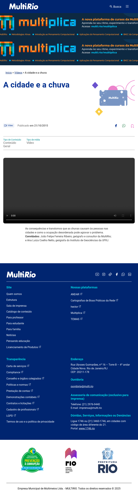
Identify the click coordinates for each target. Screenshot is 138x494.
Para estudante (15, 323)
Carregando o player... (69, 190)
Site (9, 287)
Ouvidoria (77, 379)
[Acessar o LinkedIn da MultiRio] (130, 274)
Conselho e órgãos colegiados (25, 378)
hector (76, 306)
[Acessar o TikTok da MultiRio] (110, 274)
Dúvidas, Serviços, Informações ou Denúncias (101, 415)
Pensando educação (18, 341)
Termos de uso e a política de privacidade (30, 421)
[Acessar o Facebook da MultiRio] (117, 274)
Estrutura (11, 299)
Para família (13, 329)
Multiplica (78, 312)
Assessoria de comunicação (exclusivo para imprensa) (100, 396)
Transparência (16, 359)
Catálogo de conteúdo (19, 311)
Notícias (11, 335)
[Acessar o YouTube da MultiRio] (97, 274)
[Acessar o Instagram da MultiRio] (104, 274)
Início (9, 72)
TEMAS (77, 319)
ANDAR (77, 294)
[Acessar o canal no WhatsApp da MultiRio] (123, 274)
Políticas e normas (18, 384)
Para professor (14, 317)
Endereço (77, 359)
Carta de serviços (17, 366)
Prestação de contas (19, 390)
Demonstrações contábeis (23, 397)
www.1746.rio (87, 428)
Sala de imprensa (16, 305)
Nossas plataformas (84, 287)
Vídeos (18, 72)
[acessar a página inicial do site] (23, 6)
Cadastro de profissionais (22, 409)
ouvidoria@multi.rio (82, 386)
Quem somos (14, 294)
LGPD (11, 415)
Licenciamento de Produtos (23, 347)
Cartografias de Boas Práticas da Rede (94, 300)
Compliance (14, 372)
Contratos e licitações (20, 403)
